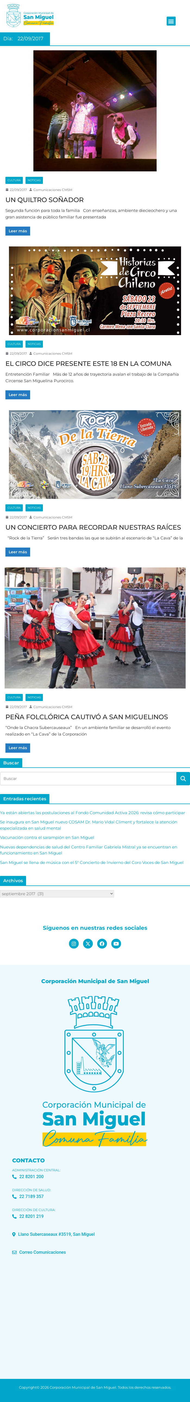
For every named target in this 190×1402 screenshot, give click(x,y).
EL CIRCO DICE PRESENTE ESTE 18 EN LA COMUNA (88, 364)
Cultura (14, 180)
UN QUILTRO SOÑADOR (44, 200)
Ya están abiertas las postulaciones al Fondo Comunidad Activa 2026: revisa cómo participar (92, 812)
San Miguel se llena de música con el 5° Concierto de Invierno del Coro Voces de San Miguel (91, 862)
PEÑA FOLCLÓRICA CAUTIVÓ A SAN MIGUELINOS (86, 717)
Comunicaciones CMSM (52, 190)
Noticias (34, 180)
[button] (171, 21)
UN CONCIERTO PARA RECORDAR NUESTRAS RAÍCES (93, 527)
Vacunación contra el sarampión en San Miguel (47, 837)
